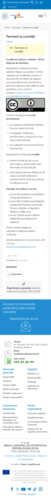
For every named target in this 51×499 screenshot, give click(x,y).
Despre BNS (8, 377)
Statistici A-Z (33, 373)
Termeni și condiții (30, 28)
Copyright (16, 28)
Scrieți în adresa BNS (12, 397)
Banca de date (34, 378)
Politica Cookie (29, 456)
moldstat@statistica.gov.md (26, 353)
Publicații (31, 382)
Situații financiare (35, 417)
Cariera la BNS (9, 385)
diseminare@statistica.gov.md (21, 247)
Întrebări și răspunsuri (13, 393)
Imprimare (14, 274)
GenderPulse (9, 413)
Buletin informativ (11, 389)
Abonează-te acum (24, 319)
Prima (7, 28)
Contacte (7, 381)
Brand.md (32, 494)
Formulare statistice (36, 413)
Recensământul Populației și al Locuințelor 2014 (10, 420)
